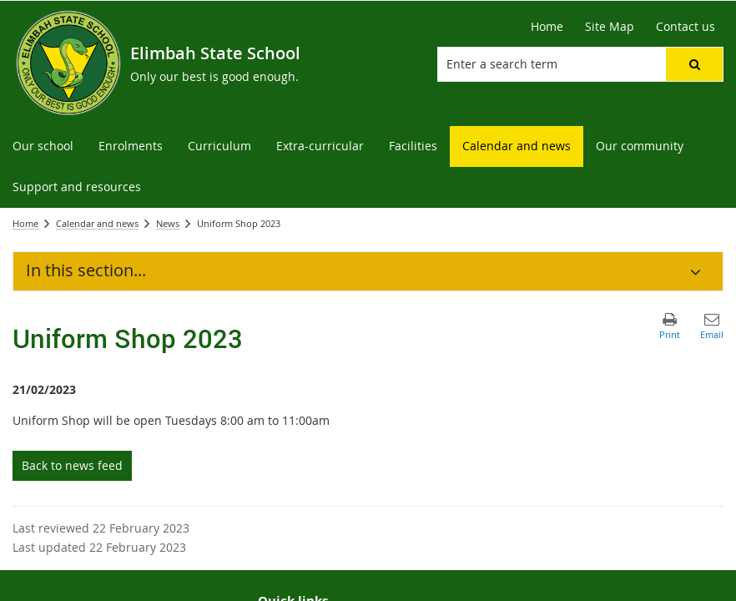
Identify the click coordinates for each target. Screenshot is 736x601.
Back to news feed (72, 465)
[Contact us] (685, 26)
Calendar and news (97, 223)
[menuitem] (43, 146)
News (167, 223)
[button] (694, 64)
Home (25, 223)
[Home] (547, 26)
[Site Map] (610, 26)
